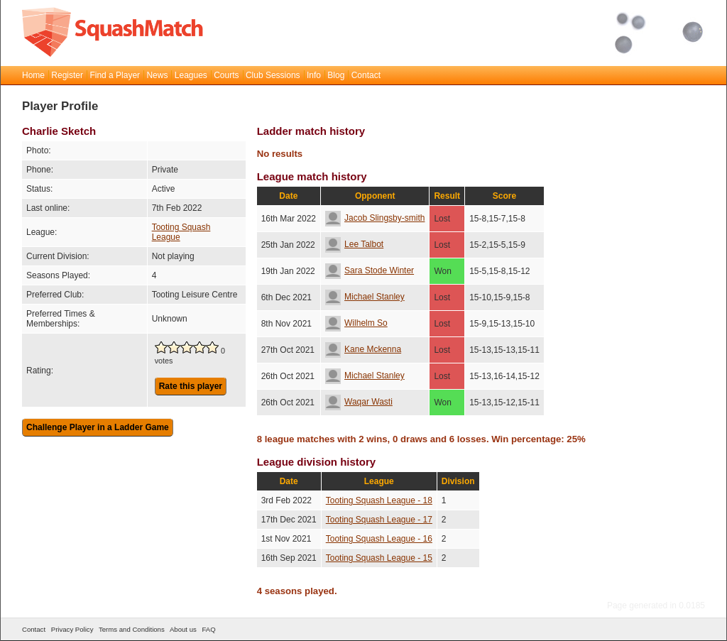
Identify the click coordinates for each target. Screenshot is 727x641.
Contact (366, 75)
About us (183, 629)
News (157, 75)
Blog (335, 75)
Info (314, 75)
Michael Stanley (365, 297)
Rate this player (190, 386)
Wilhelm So (356, 323)
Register (67, 75)
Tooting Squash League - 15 (379, 558)
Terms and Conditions (132, 629)
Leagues (191, 75)
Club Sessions (273, 75)
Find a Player (114, 75)
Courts (226, 75)
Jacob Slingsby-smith (375, 218)
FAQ (208, 629)
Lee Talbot (354, 244)
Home (33, 75)
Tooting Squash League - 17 (379, 520)
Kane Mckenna (363, 349)
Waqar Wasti (359, 402)
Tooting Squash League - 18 (379, 500)
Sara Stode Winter (369, 270)
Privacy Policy (72, 629)
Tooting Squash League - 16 (379, 539)
